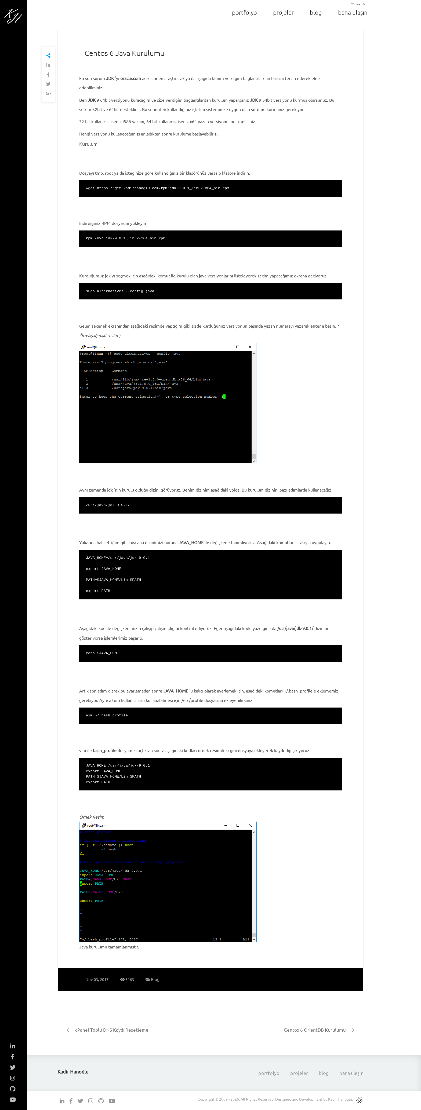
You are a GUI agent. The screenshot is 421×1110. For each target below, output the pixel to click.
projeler (283, 12)
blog (316, 12)
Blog (152, 979)
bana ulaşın (353, 12)
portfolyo (244, 12)
